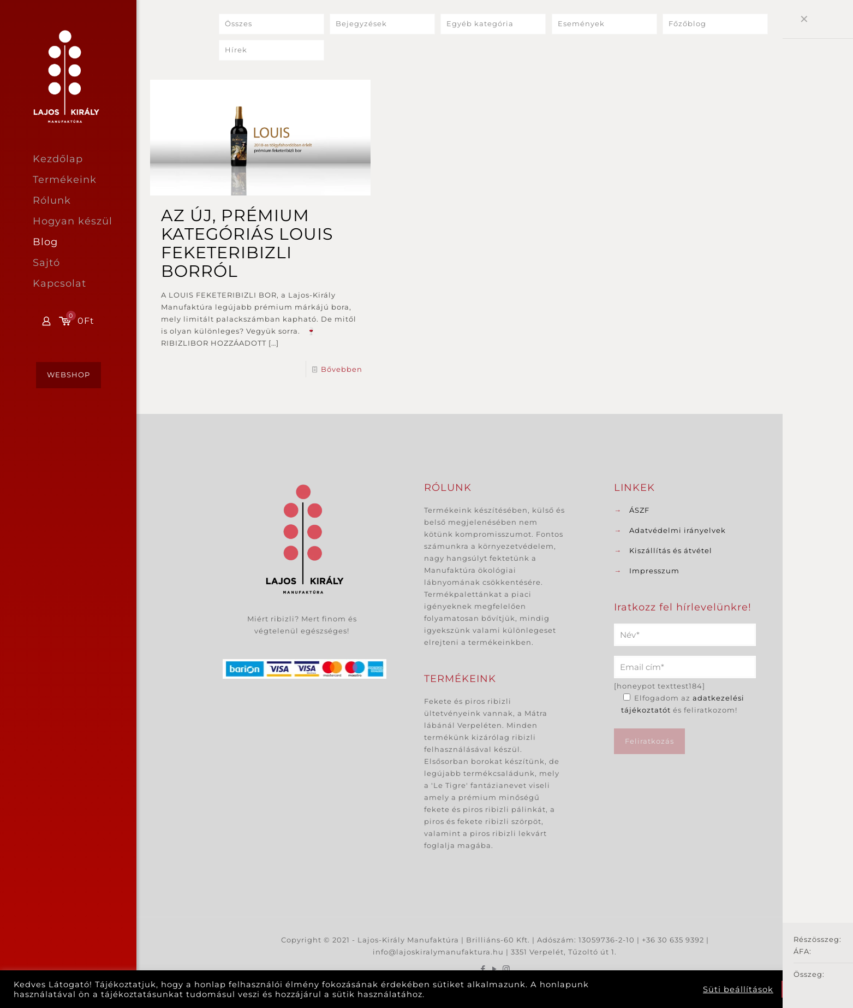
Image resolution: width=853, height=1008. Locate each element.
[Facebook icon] (483, 969)
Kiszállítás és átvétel (670, 550)
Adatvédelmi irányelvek (677, 530)
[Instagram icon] (506, 969)
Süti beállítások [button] (738, 989)
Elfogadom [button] (810, 989)
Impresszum (654, 570)
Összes (238, 24)
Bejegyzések (361, 24)
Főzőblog (687, 24)
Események (581, 24)
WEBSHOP (68, 374)
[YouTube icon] (495, 969)
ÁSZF (639, 510)
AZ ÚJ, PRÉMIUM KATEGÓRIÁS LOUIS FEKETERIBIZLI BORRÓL (247, 243)
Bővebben (341, 369)
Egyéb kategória (480, 24)
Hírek (236, 50)
